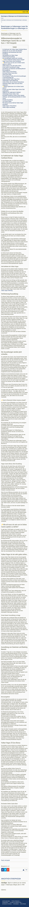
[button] (24, 11)
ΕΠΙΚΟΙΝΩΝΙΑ (16, 903)
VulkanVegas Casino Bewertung (10, 80)
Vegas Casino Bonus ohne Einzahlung (11, 61)
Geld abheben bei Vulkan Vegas (10, 55)
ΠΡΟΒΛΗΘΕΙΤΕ (5, 902)
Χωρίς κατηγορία (5, 860)
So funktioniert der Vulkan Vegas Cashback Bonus (14, 49)
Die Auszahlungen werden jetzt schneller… (12, 58)
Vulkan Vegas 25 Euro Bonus (9, 71)
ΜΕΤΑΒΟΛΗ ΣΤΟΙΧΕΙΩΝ (7, 903)
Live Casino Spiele (6, 101)
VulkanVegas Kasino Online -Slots (10, 94)
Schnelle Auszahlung (7, 100)
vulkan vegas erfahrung (7, 290)
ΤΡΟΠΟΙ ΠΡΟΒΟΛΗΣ (15, 901)
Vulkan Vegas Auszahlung (8, 107)
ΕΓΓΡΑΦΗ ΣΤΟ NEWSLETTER (15, 902)
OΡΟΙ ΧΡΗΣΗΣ (23, 903)
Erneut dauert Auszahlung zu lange (10, 67)
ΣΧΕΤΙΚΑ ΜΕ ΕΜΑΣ (6, 901)
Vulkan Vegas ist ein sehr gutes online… (12, 65)
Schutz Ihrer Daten (6, 74)
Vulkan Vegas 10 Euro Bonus (9, 106)
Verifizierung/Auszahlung (8, 56)
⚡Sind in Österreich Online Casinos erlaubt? (13, 59)
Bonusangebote (6, 70)
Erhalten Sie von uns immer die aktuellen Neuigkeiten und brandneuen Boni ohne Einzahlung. (12, 52)
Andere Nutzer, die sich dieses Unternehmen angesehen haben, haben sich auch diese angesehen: (13, 83)
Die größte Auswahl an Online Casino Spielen (13, 95)
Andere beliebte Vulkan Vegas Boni (10, 79)
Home (2, 18)
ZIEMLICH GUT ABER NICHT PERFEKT (11, 92)
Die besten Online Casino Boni (9, 73)
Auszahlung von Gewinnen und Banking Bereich (14, 68)
